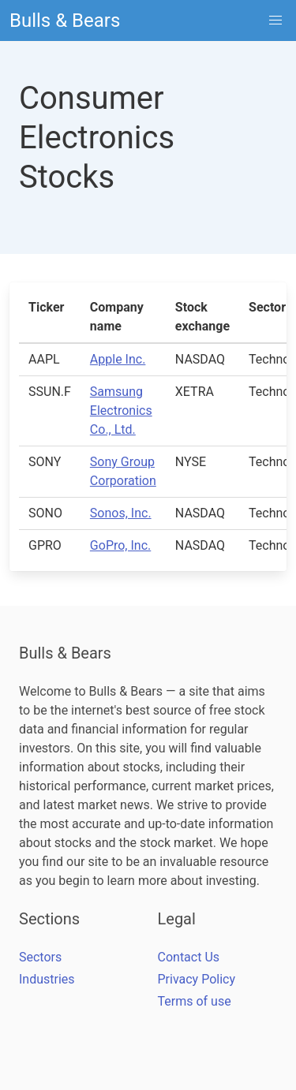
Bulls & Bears (64, 20)
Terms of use (194, 1001)
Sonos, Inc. (121, 513)
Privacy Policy (197, 979)
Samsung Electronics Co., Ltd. (121, 410)
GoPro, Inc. (120, 545)
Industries (47, 979)
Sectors (40, 957)
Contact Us (189, 957)
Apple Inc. (118, 359)
